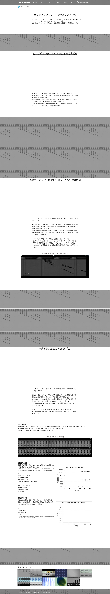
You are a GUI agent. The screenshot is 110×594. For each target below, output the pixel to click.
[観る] (57, 3)
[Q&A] (72, 3)
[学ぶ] (50, 3)
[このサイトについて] (31, 590)
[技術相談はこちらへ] (84, 2)
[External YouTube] (55, 75)
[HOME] (35, 2)
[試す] (65, 3)
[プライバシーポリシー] (44, 590)
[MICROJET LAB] (25, 2)
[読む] (42, 2)
